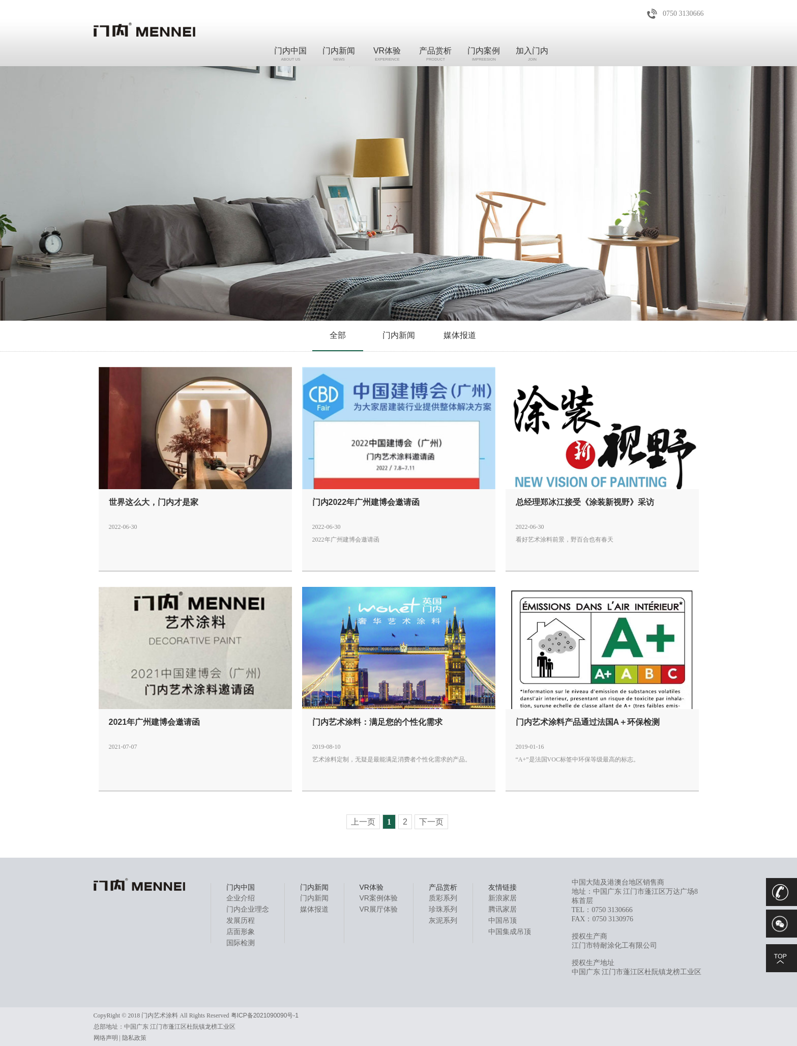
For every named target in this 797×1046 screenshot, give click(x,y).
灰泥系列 (443, 920)
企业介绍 (240, 898)
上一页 (363, 821)
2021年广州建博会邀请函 (154, 722)
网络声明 (106, 1037)
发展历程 (240, 920)
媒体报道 (314, 909)
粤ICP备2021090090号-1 (265, 1015)
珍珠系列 (443, 909)
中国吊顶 (502, 920)
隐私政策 (134, 1037)
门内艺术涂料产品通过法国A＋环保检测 (588, 722)
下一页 (431, 821)
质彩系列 (443, 898)
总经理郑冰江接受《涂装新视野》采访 (585, 502)
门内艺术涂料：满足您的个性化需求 (377, 722)
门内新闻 (314, 887)
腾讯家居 (502, 909)
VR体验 (371, 887)
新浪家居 (502, 898)
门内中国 (240, 887)
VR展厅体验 (379, 909)
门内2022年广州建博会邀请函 (366, 502)
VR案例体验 (379, 898)
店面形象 (240, 931)
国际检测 (240, 943)
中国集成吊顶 (509, 931)
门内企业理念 (247, 909)
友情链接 (502, 887)
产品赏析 (443, 887)
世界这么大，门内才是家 (153, 502)
